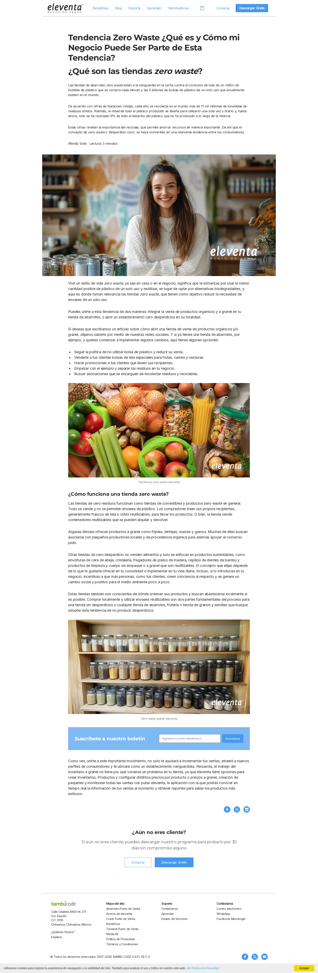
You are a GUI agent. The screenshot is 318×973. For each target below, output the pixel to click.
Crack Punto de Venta (120, 919)
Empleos (56, 937)
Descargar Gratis (251, 8)
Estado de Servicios (174, 919)
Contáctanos (169, 908)
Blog (118, 8)
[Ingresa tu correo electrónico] (189, 738)
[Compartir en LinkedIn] (246, 809)
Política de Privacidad (120, 939)
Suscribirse (232, 738)
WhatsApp (223, 913)
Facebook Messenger (231, 919)
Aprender (154, 8)
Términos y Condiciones (122, 944)
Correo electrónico (229, 908)
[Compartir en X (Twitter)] (237, 809)
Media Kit (112, 934)
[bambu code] (63, 903)
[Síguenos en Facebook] (245, 957)
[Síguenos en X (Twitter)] (254, 957)
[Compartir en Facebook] (227, 809)
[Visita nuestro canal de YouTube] (264, 957)
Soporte (134, 8)
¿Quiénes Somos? (63, 932)
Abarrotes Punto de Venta (123, 908)
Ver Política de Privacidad (203, 968)
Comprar (223, 8)
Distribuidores (178, 8)
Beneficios (100, 8)
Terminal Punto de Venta (122, 929)
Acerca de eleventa (119, 913)
